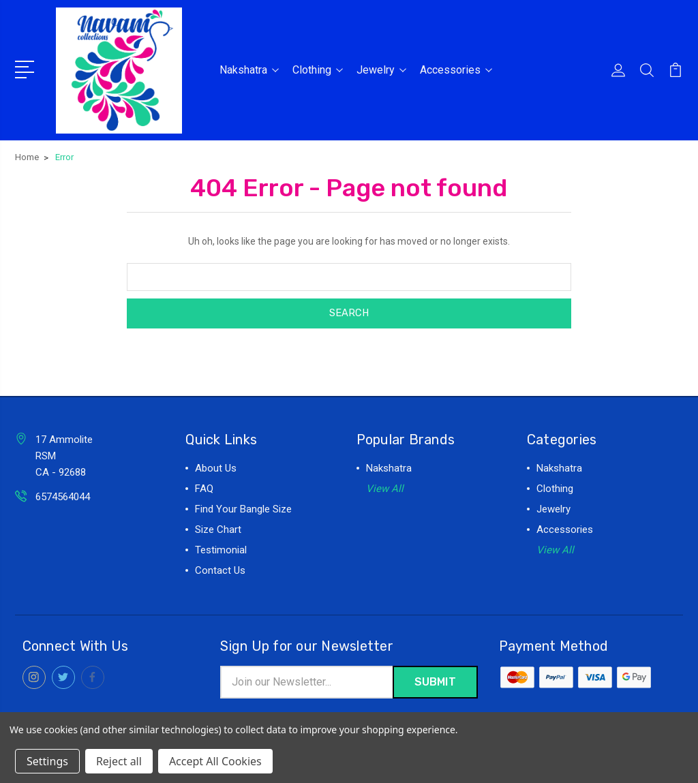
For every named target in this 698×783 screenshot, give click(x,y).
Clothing (317, 69)
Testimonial (221, 548)
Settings (47, 761)
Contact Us (220, 569)
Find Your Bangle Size (243, 508)
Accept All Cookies (215, 761)
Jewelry (381, 69)
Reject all (119, 761)
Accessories (456, 69)
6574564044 (62, 495)
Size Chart (218, 528)
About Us (216, 467)
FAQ (204, 487)
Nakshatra (249, 69)
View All (385, 487)
